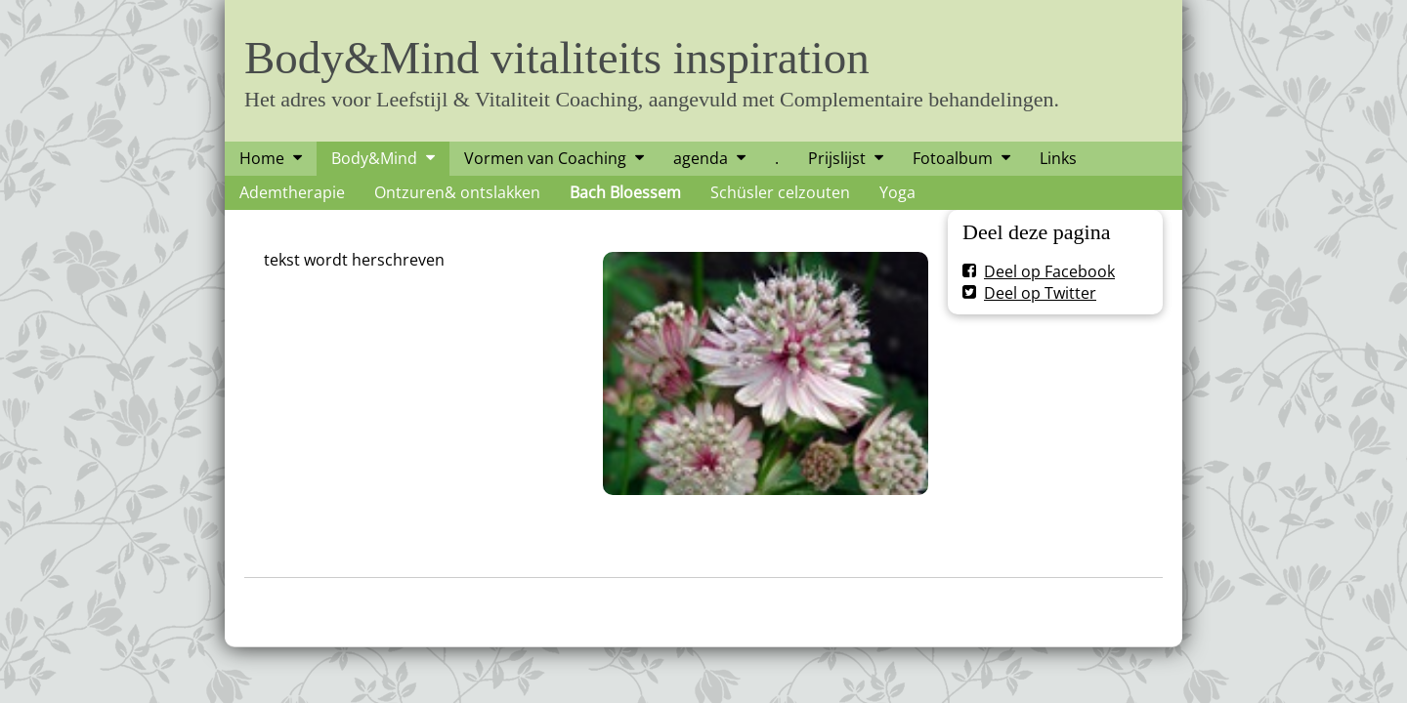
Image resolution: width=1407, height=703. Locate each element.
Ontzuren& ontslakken (457, 192)
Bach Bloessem (625, 192)
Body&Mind (374, 158)
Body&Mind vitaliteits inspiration (557, 57)
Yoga (897, 192)
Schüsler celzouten (780, 192)
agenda (700, 158)
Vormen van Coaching (545, 158)
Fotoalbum (953, 158)
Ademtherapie (292, 192)
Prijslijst (837, 158)
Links (1058, 158)
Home (261, 158)
